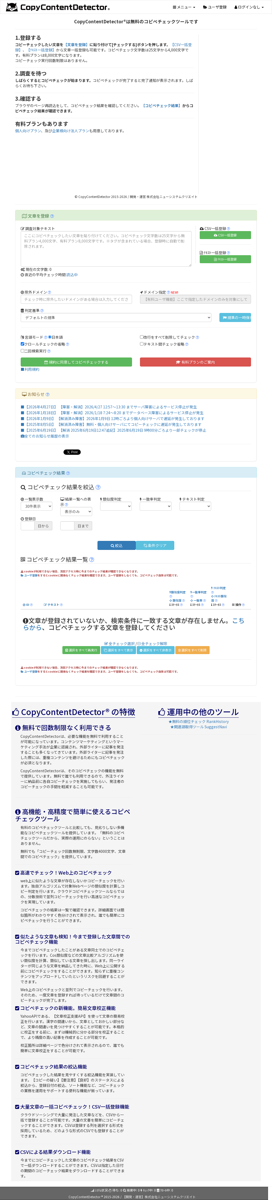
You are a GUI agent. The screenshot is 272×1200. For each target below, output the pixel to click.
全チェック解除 (152, 643)
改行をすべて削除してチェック (169, 337)
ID (26, 604)
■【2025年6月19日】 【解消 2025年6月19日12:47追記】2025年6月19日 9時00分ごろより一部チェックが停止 (113, 430)
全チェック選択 (119, 643)
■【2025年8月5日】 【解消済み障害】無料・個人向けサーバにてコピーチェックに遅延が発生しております (111, 424)
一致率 (196, 600)
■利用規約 (30, 369)
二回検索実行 (35, 351)
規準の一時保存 (237, 317)
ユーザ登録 (215, 7)
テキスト (51, 604)
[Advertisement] (230, 114)
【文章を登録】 (76, 44)
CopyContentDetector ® (86, 1196)
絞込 (116, 545)
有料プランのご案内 (195, 362)
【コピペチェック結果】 (161, 105)
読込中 (72, 274)
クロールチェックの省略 (44, 344)
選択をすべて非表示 (156, 650)
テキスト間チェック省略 (163, 344)
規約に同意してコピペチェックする (76, 362)
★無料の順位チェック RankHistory (198, 721)
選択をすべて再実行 (81, 650)
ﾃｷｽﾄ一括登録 (225, 259)
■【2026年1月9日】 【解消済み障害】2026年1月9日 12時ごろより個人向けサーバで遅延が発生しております (113, 418)
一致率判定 (198, 592)
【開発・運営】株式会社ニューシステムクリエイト (159, 1196)
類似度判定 (177, 592)
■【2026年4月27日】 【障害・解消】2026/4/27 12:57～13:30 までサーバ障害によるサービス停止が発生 (109, 406)
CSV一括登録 (225, 235)
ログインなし (249, 7)
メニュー (184, 7)
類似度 (175, 600)
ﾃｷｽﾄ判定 (218, 588)
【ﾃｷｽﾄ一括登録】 (41, 49)
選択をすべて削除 (192, 650)
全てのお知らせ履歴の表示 (45, 436)
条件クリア (155, 545)
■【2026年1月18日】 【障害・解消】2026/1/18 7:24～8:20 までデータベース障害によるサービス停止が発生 (112, 412)
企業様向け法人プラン (70, 130)
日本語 (57, 337)
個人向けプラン (28, 130)
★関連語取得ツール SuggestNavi (198, 726)
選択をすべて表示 (118, 650)
